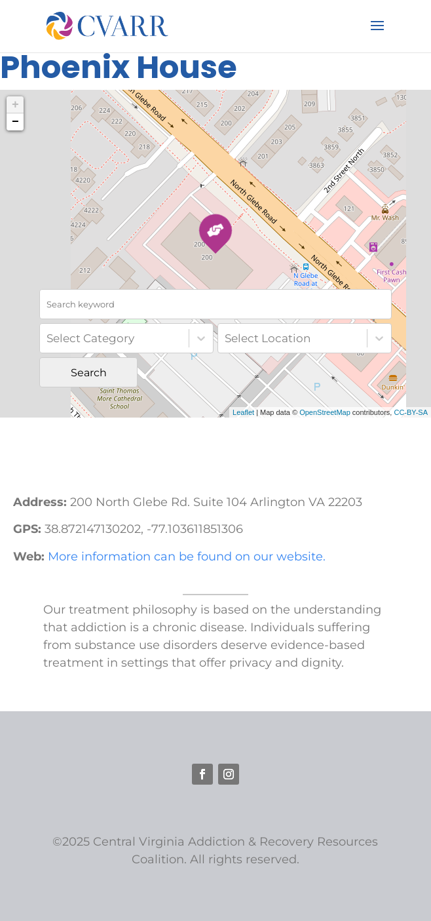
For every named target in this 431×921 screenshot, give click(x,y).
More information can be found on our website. (187, 556)
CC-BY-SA (411, 412)
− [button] (15, 122)
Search (89, 372)
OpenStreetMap (324, 412)
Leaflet (243, 412)
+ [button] (15, 105)
